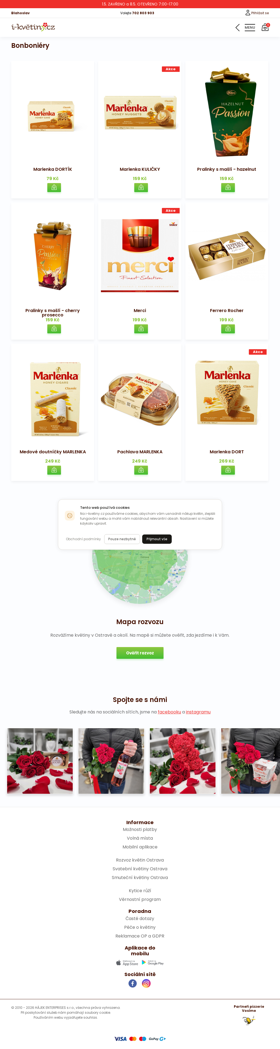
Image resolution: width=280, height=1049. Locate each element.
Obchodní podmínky (83, 539)
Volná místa (140, 838)
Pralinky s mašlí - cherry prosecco (52, 312)
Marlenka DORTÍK (52, 169)
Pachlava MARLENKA (139, 452)
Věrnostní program (140, 899)
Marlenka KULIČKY (140, 169)
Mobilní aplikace (140, 847)
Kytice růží (140, 891)
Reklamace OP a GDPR (139, 936)
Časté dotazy (140, 918)
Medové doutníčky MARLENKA (53, 452)
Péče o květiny (140, 927)
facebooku (169, 712)
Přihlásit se (257, 13)
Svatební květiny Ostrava (140, 869)
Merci (140, 310)
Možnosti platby (140, 829)
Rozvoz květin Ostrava (140, 860)
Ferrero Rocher (227, 310)
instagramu (198, 712)
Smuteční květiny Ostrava (140, 877)
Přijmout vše (157, 539)
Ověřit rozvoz (140, 653)
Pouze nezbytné (122, 539)
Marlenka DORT (227, 452)
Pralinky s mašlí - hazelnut (226, 169)
